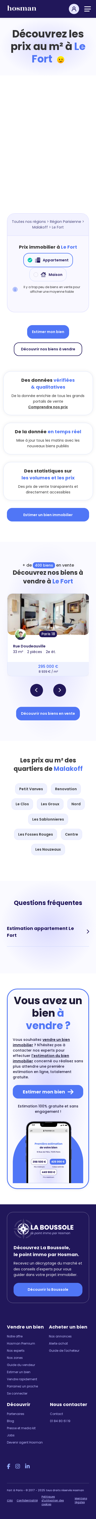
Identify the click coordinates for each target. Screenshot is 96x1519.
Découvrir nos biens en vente (48, 713)
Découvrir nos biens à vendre (48, 349)
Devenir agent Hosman (25, 1442)
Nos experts (16, 1350)
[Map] (48, 152)
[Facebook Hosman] (8, 1466)
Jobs (11, 1435)
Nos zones (15, 1358)
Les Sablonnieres (48, 819)
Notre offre (15, 1336)
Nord (76, 804)
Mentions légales (81, 1500)
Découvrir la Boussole (48, 1289)
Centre (71, 834)
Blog (10, 1421)
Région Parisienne (65, 221)
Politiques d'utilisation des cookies (52, 1500)
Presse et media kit (21, 1428)
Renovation (66, 789)
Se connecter (17, 1393)
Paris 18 (48, 633)
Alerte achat (58, 1343)
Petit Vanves (31, 789)
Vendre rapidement (22, 1379)
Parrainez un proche (22, 1386)
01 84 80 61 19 (60, 1421)
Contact (56, 1414)
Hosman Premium (21, 1343)
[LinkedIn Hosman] (27, 1466)
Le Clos (22, 804)
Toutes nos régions (29, 221)
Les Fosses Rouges (35, 834)
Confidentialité (27, 1500)
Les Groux (50, 804)
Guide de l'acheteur (64, 1350)
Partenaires (15, 1414)
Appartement (48, 260)
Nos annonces (60, 1336)
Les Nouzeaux (48, 849)
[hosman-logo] (21, 10)
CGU (10, 1500)
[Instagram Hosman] (17, 1466)
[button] (36, 690)
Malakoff (40, 227)
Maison (48, 274)
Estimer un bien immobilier (48, 514)
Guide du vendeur (21, 1365)
